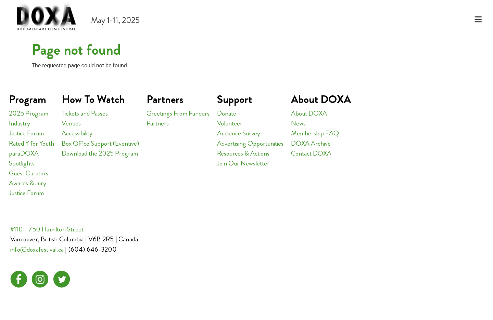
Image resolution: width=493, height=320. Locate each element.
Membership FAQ (315, 133)
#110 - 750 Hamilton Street (47, 229)
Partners (158, 123)
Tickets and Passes (85, 113)
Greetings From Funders (178, 113)
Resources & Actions (243, 153)
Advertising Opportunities (250, 143)
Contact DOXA (311, 153)
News (298, 123)
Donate (226, 113)
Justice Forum (26, 133)
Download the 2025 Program (100, 153)
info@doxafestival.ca (37, 249)
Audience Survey (238, 133)
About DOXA (309, 113)
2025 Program (28, 113)
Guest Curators (28, 173)
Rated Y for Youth (31, 143)
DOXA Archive (311, 143)
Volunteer (229, 123)
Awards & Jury (27, 183)
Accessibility (77, 133)
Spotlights (22, 163)
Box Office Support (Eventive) (100, 143)
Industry (19, 123)
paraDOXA (24, 153)
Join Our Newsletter (243, 163)
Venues (71, 123)
